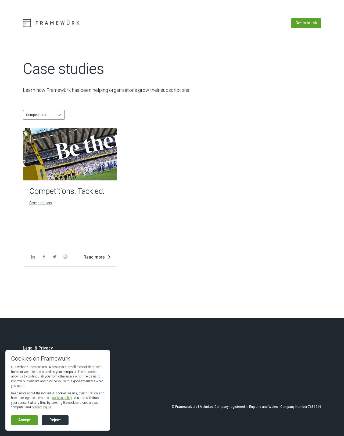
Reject (55, 420)
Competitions (40, 203)
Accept (24, 420)
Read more (94, 257)
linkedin (32, 256)
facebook (43, 256)
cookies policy (62, 397)
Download (65, 256)
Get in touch (306, 23)
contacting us (42, 407)
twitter (54, 256)
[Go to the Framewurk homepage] (53, 23)
